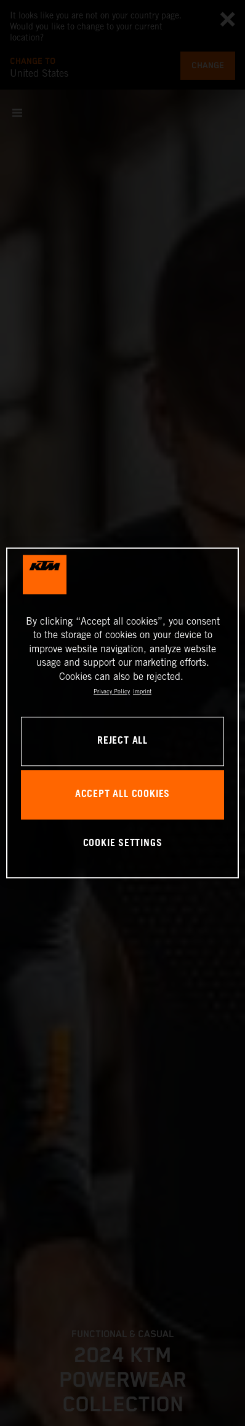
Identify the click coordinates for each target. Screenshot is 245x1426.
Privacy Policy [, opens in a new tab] (112, 691)
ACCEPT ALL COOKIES (122, 794)
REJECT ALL (122, 741)
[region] (122, 712)
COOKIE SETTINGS (123, 843)
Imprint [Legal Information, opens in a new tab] (142, 691)
